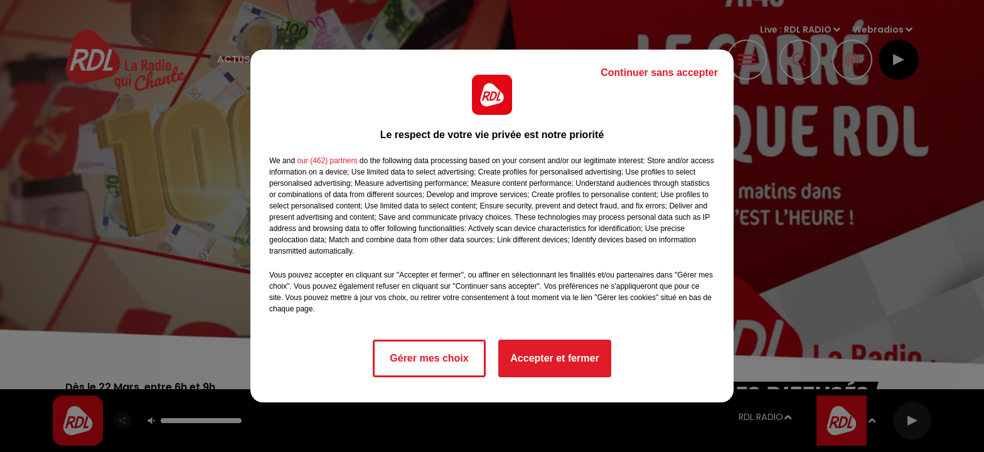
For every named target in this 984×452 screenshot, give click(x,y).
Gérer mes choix (429, 358)
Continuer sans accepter (659, 72)
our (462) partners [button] (327, 160)
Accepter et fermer (554, 358)
